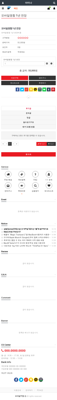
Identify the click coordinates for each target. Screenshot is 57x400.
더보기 (51, 144)
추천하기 (42, 83)
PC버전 (40, 390)
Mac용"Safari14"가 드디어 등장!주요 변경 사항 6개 (23, 243)
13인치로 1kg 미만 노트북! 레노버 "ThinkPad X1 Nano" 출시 (27, 245)
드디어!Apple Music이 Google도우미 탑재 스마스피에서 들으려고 (28, 237)
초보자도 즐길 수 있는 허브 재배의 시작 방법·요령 (22, 240)
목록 (28, 154)
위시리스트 (14, 83)
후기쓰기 (42, 144)
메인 (16, 8)
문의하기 (29, 390)
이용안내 (17, 390)
